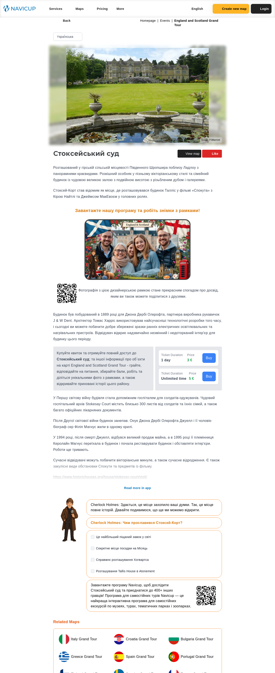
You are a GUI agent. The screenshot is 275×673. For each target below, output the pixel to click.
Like (212, 153)
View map (189, 153)
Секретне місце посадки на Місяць (122, 548)
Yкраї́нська (68, 36)
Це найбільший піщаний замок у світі (123, 537)
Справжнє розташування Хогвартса (122, 559)
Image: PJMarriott (210, 140)
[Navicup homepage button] (21, 8)
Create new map (230, 9)
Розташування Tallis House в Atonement (125, 571)
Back (64, 20)
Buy (209, 358)
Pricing (102, 9)
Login (261, 9)
